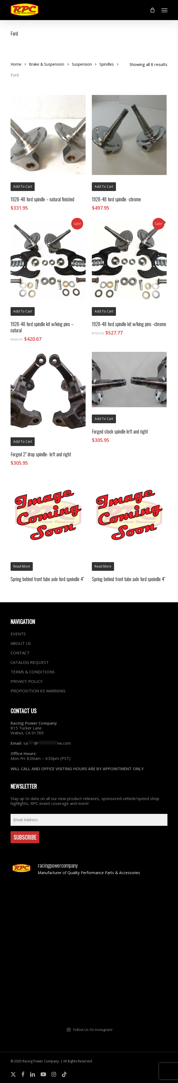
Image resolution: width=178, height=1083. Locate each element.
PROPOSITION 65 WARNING (38, 690)
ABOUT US (21, 643)
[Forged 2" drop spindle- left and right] (48, 391)
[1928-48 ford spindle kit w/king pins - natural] (48, 260)
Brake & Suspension (46, 64)
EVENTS (18, 633)
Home (16, 64)
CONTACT (20, 652)
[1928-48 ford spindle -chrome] (129, 135)
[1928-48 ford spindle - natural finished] (48, 135)
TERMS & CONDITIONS (33, 671)
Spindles (106, 64)
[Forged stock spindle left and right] (129, 379)
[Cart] (152, 10)
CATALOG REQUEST (30, 662)
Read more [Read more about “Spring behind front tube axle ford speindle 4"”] (21, 566)
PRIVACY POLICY (27, 681)
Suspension (82, 64)
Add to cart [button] (22, 186)
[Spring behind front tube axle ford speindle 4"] (48, 515)
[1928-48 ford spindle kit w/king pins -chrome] (129, 260)
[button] (164, 10)
